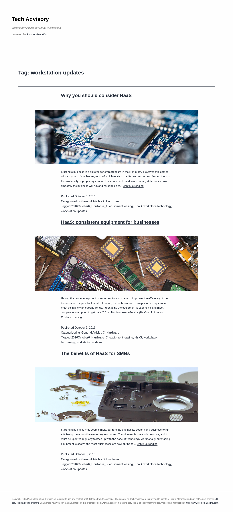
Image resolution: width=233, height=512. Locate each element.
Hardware (112, 201)
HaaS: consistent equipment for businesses (110, 222)
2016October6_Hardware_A (89, 206)
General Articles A (92, 201)
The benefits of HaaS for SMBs (95, 353)
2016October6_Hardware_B (89, 464)
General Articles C (93, 332)
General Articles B (93, 459)
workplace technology (157, 206)
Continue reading (133, 185)
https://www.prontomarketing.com (202, 503)
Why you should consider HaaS (96, 95)
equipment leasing (121, 206)
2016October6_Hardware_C (89, 337)
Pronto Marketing (37, 34)
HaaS (138, 206)
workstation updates (74, 211)
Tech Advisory (30, 19)
